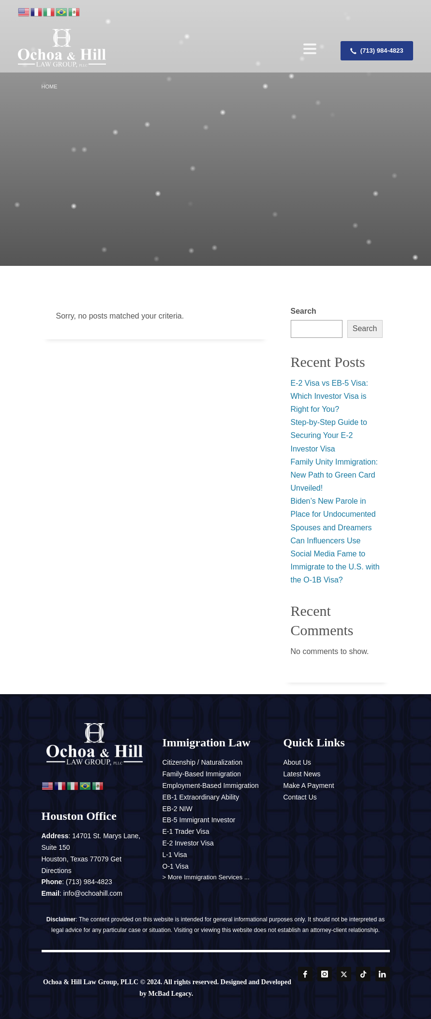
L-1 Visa (175, 855)
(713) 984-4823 (89, 882)
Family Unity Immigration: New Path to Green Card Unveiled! (334, 475)
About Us (297, 762)
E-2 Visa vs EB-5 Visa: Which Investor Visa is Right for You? (329, 396)
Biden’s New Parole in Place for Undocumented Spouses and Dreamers (333, 514)
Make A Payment (308, 785)
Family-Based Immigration (202, 774)
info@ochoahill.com (92, 893)
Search (303, 311)
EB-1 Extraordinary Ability (201, 797)
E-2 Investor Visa (188, 843)
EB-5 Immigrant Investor (199, 820)
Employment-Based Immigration (211, 785)
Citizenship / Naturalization (203, 762)
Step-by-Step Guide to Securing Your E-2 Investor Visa (329, 435)
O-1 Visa (176, 866)
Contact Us (300, 797)
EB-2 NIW (178, 809)
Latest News (302, 774)
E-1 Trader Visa (186, 831)
